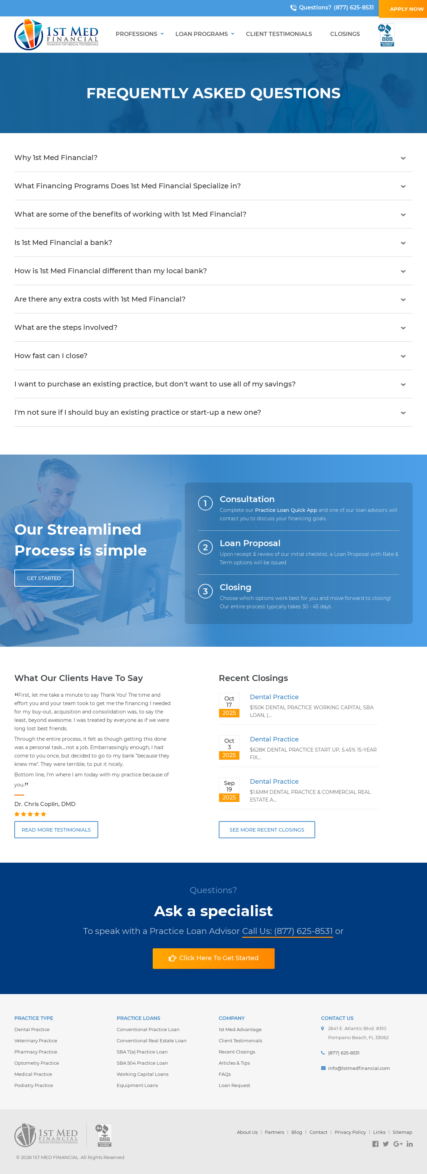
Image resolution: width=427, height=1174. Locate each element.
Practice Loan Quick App (286, 510)
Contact (318, 1132)
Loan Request (234, 1085)
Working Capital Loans (142, 1074)
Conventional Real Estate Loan (152, 1040)
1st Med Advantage (240, 1029)
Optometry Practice (36, 1063)
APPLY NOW (384, 9)
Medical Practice (33, 1074)
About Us (247, 1132)
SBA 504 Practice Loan (142, 1063)
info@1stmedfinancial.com (359, 1068)
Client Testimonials (279, 34)
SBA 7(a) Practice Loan (142, 1052)
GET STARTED (44, 578)
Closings (345, 34)
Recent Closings (237, 1052)
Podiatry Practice (33, 1085)
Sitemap (402, 1132)
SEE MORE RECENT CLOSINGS (267, 830)
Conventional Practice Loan (148, 1029)
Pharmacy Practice (35, 1052)
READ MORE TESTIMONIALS (56, 830)
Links (379, 1132)
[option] (94, 755)
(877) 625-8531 (330, 7)
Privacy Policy (350, 1132)
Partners (274, 1132)
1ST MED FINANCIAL (56, 1157)
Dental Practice (274, 697)
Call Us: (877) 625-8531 (287, 931)
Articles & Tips (234, 1063)
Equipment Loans (137, 1085)
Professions (136, 34)
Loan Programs (201, 34)
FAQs (225, 1074)
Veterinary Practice (35, 1040)
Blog (296, 1132)
